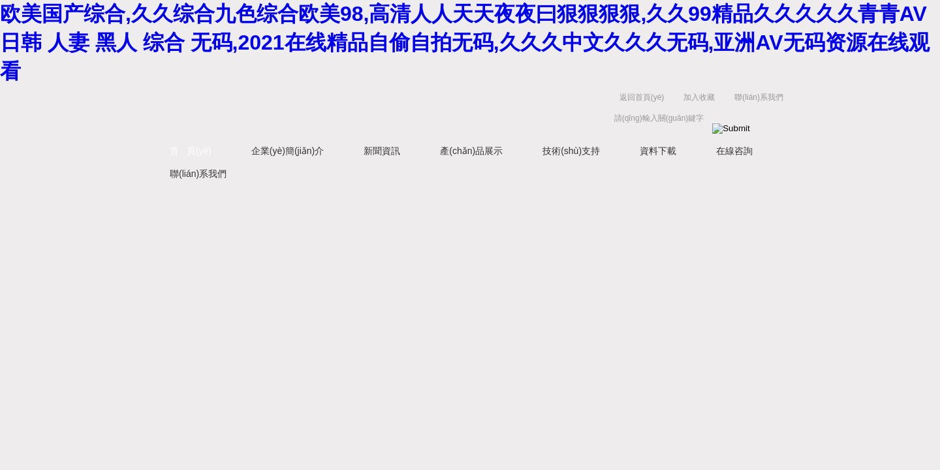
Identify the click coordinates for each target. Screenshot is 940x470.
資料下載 (658, 151)
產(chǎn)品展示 (471, 151)
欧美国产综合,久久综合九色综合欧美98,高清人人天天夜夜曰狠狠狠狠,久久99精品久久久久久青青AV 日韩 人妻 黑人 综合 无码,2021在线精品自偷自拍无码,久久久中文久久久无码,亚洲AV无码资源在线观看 (465, 42)
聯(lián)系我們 (758, 97)
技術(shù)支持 (571, 151)
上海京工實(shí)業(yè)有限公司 (352, 110)
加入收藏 (699, 97)
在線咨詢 (734, 151)
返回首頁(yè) (642, 97)
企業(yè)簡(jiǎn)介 (287, 151)
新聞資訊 (382, 151)
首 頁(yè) (191, 151)
